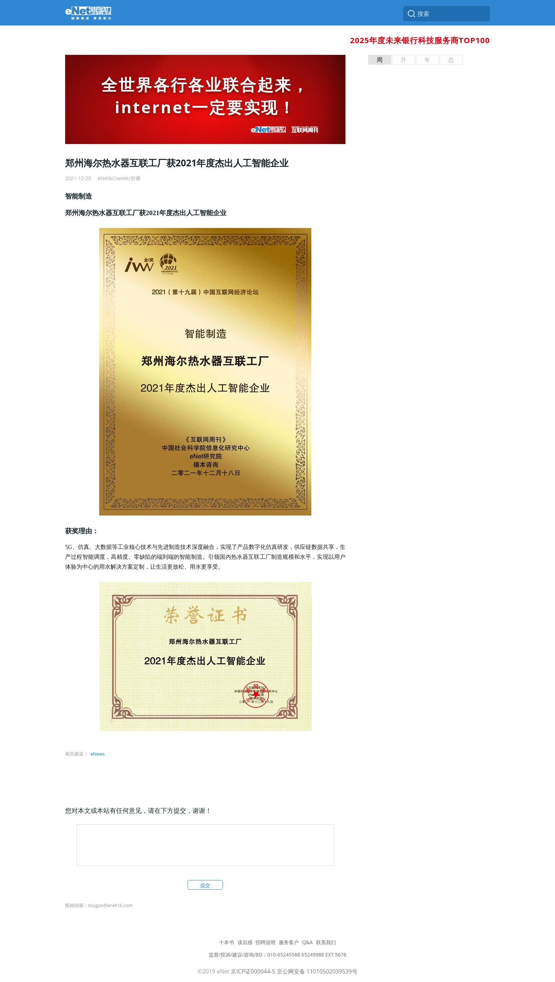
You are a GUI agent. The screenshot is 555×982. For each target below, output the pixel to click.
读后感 (245, 942)
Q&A (307, 942)
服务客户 (289, 942)
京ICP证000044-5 (253, 971)
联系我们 (326, 942)
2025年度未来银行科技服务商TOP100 (420, 40)
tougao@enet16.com (110, 905)
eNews (97, 754)
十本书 (226, 942)
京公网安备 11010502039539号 (317, 971)
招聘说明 (265, 942)
